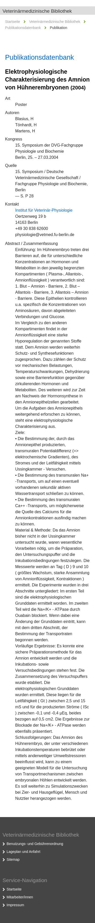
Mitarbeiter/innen (20, 897)
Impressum (15, 905)
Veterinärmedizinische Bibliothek (37, 11)
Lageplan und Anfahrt (23, 852)
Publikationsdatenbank (23, 28)
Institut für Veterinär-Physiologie (43, 210)
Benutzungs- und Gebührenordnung (35, 844)
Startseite (12, 22)
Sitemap (13, 859)
